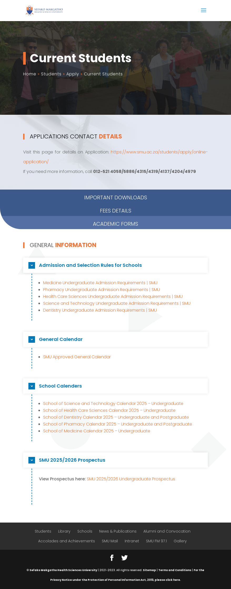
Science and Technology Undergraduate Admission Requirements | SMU (116, 303)
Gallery (180, 541)
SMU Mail (110, 541)
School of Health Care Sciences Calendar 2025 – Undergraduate (109, 410)
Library (64, 531)
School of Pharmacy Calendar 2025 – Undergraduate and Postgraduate (117, 424)
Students (43, 531)
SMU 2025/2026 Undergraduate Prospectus (131, 479)
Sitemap (149, 570)
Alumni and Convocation (166, 531)
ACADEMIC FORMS (115, 203)
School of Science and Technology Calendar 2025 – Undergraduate (113, 403)
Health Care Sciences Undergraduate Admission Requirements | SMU (113, 296)
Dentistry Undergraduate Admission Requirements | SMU (100, 310)
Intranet (132, 541)
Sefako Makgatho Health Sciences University (63, 570)
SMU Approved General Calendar (77, 357)
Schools (84, 531)
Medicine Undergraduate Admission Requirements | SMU (100, 283)
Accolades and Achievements (66, 541)
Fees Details (115, 190)
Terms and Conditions (174, 570)
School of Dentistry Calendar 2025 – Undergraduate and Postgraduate (116, 417)
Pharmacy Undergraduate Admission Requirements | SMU (101, 290)
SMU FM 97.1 (156, 541)
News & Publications (118, 531)
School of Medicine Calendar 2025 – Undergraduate (96, 431)
